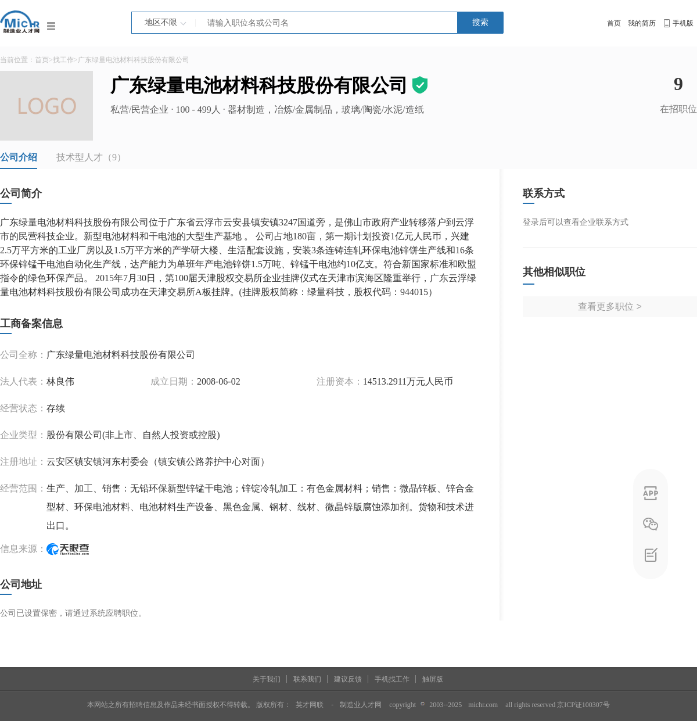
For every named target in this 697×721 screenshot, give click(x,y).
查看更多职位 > (610, 306)
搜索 (480, 22)
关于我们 (267, 679)
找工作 (63, 60)
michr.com (483, 705)
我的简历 (642, 23)
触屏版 (432, 679)
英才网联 (310, 705)
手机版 (683, 23)
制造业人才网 (361, 705)
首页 (614, 23)
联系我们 (307, 679)
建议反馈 (348, 679)
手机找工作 (392, 679)
